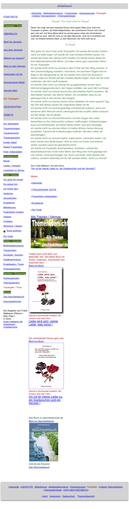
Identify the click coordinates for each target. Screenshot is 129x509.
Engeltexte (9, 202)
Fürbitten (8, 221)
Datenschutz (68, 496)
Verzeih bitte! (10, 90)
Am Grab (8, 236)
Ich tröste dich (10, 188)
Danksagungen (11, 278)
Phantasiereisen (11, 269)
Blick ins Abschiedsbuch (41, 421)
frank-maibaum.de (13, 321)
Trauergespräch (11, 137)
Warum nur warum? (14, 58)
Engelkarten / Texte (13, 264)
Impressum (9, 324)
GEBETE (8, 115)
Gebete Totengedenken (44, 16)
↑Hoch (44, 496)
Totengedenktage (66, 16)
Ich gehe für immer (13, 179)
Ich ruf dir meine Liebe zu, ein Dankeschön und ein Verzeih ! (46, 400)
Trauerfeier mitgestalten (44, 196)
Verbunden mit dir (13, 74)
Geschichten (10, 198)
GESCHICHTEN (12, 106)
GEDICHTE (27, 487)
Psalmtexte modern (13, 212)
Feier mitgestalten (12, 151)
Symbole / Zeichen (13, 255)
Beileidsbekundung (13, 245)
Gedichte (8, 193)
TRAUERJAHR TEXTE (44, 189)
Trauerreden (9, 250)
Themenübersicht (86, 496)
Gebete (7, 216)
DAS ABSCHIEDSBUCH (76, 490)
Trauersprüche (11, 133)
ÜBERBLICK (10, 33)
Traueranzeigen (11, 128)
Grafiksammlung (12, 259)
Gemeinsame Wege (14, 82)
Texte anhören (12, 230)
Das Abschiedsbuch (13, 296)
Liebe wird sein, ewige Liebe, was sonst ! (43, 323)
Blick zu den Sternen (15, 66)
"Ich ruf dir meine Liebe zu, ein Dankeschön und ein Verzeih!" (63, 168)
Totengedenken (11, 282)
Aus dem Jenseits (13, 50)
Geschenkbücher (12, 301)
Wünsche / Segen (12, 226)
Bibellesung (9, 207)
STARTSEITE (10, 16)
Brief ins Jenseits (13, 42)
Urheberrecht (10, 327)
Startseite (36, 13)
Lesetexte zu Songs (13, 170)
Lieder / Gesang (11, 165)
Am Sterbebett (11, 123)
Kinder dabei (10, 142)
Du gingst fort (10, 184)
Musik (6, 161)
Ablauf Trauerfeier (12, 147)
